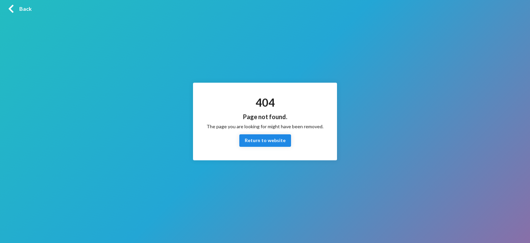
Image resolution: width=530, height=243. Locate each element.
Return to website (265, 140)
